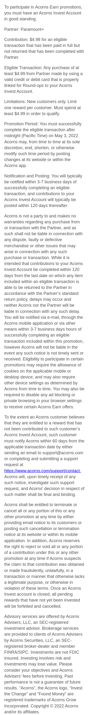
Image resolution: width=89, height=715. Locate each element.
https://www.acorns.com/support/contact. (42, 470)
